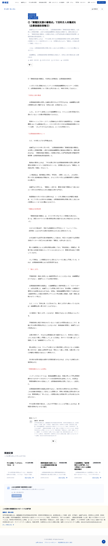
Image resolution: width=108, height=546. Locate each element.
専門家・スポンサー (80, 2)
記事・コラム (70, 2)
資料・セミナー (92, 2)
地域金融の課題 (43, 2)
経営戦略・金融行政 (33, 17)
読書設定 (95, 9)
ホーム (17, 2)
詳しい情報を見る (7, 524)
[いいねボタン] (29, 64)
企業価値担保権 (32, 14)
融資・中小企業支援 (33, 18)
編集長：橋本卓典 (34, 60)
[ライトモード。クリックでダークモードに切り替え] (102, 9)
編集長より (23, 2)
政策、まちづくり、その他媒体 (56, 2)
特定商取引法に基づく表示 (65, 542)
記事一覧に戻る (9, 9)
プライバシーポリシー (50, 542)
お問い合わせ (101, 2)
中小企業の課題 (33, 2)
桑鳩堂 (5, 2)
